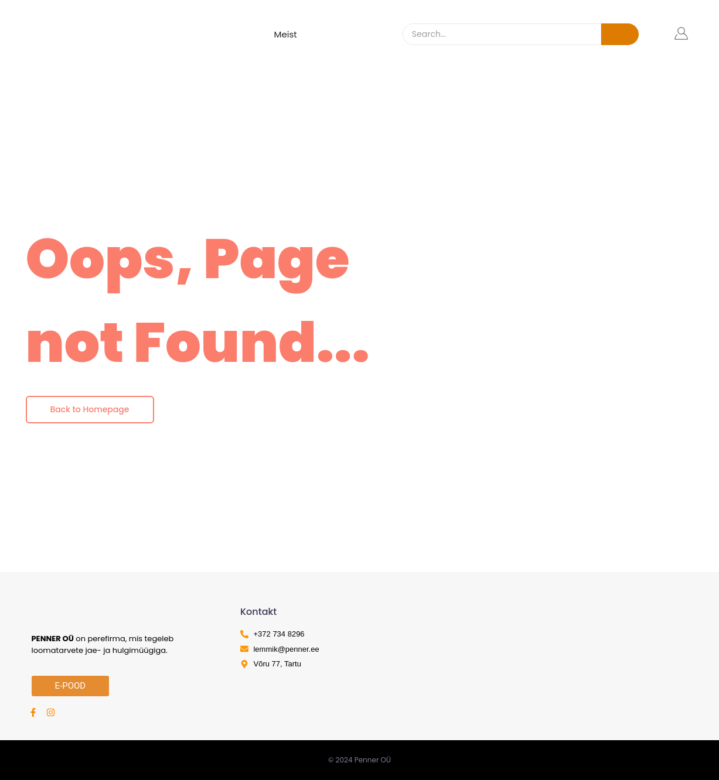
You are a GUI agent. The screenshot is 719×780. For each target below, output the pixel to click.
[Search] (502, 34)
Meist (285, 34)
